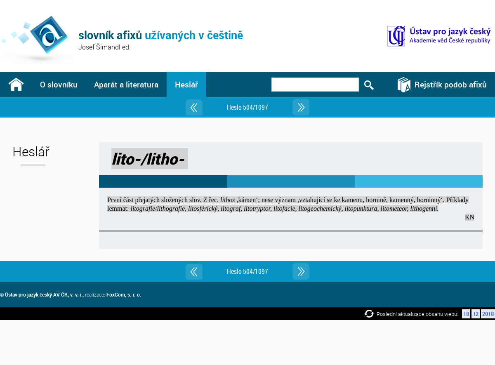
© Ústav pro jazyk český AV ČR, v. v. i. (41, 294)
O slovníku (59, 84)
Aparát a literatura (126, 84)
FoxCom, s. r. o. (123, 294)
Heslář (186, 84)
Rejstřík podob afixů (451, 84)
